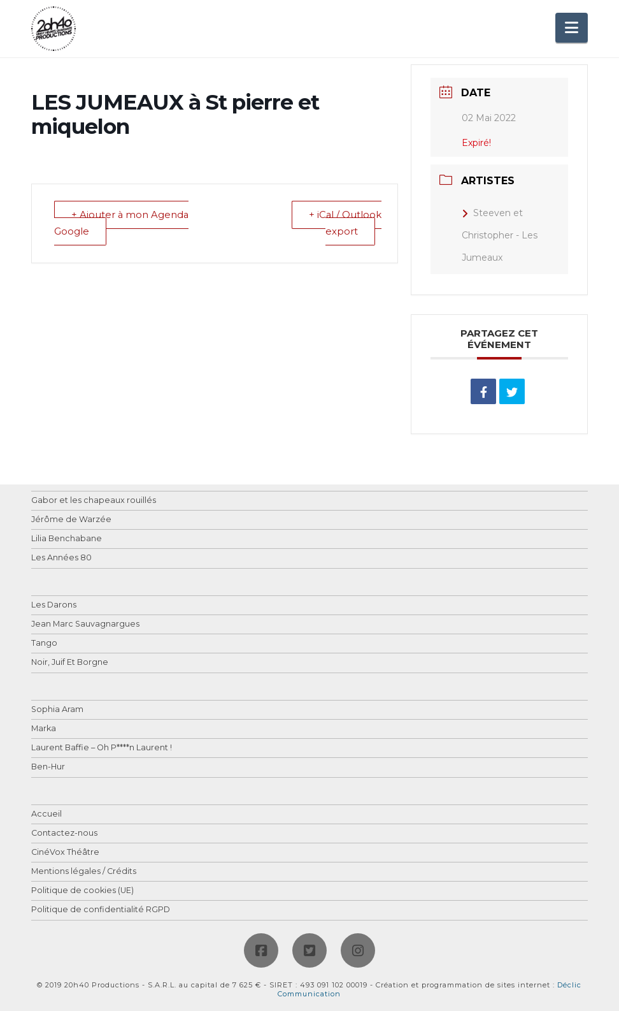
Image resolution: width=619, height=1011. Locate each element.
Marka (43, 729)
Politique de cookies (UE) (82, 891)
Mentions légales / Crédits (83, 872)
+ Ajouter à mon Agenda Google (122, 223)
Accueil (46, 814)
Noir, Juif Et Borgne (69, 662)
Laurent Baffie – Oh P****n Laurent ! (101, 748)
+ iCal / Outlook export (344, 223)
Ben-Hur (48, 767)
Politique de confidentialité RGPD (100, 910)
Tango (44, 643)
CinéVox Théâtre (65, 852)
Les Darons (53, 605)
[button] (571, 28)
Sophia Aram (57, 710)
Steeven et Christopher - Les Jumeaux (499, 235)
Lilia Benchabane (66, 539)
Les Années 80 (61, 558)
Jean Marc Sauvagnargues (85, 624)
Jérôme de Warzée (71, 520)
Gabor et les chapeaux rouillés (93, 501)
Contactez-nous (64, 833)
